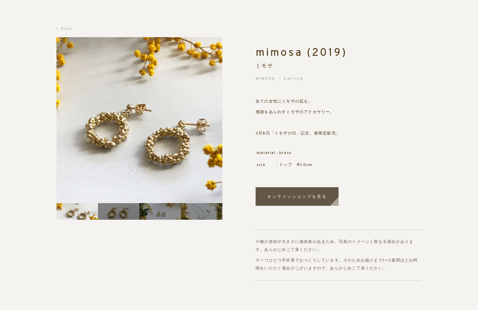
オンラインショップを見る (297, 196)
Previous (51, 211)
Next (227, 211)
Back (66, 29)
